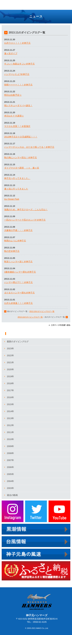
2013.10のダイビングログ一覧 (41, 311)
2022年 (10, 355)
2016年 (10, 397)
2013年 (10, 418)
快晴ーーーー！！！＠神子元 (18, 84)
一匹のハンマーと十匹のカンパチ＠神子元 (25, 220)
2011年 (10, 432)
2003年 (10, 488)
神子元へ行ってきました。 (17, 178)
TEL (58, 3)
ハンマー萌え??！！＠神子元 (18, 282)
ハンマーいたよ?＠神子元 (16, 74)
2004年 (10, 481)
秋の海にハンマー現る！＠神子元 (20, 157)
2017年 (10, 390)
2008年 (10, 453)
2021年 (10, 362)
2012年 (10, 425)
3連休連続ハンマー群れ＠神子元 (20, 272)
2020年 (10, 369)
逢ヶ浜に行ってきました (16, 189)
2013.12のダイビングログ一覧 (30, 317)
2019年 (10, 376)
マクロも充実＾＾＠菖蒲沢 (17, 126)
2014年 (10, 411)
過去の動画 (12, 495)
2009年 (10, 446)
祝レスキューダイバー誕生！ (18, 105)
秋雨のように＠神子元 (15, 240)
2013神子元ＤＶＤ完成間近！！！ (20, 136)
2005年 (10, 474)
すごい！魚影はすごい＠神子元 (19, 64)
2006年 (10, 467)
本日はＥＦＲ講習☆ (14, 116)
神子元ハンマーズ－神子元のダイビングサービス (13, 5)
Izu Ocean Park (11, 199)
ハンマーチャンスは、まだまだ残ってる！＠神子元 (29, 147)
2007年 (10, 460)
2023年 (10, 348)
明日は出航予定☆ (13, 95)
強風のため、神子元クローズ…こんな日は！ (26, 209)
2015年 (10, 404)
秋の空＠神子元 (11, 251)
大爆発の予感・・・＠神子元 (18, 230)
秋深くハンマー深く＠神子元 (18, 261)
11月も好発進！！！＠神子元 (18, 303)
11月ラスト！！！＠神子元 (17, 43)
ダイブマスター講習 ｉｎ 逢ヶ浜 (21, 168)
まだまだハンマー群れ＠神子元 (19, 292)
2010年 (10, 439)
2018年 (10, 383)
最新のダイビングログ (18, 341)
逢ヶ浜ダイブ (10, 53)
